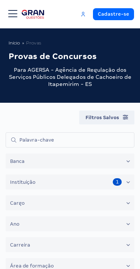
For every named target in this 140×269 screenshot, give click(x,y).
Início (14, 43)
